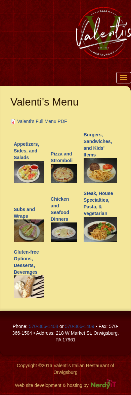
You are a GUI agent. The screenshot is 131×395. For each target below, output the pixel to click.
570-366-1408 (43, 326)
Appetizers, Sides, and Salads (26, 150)
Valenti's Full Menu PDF (42, 121)
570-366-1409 (79, 326)
